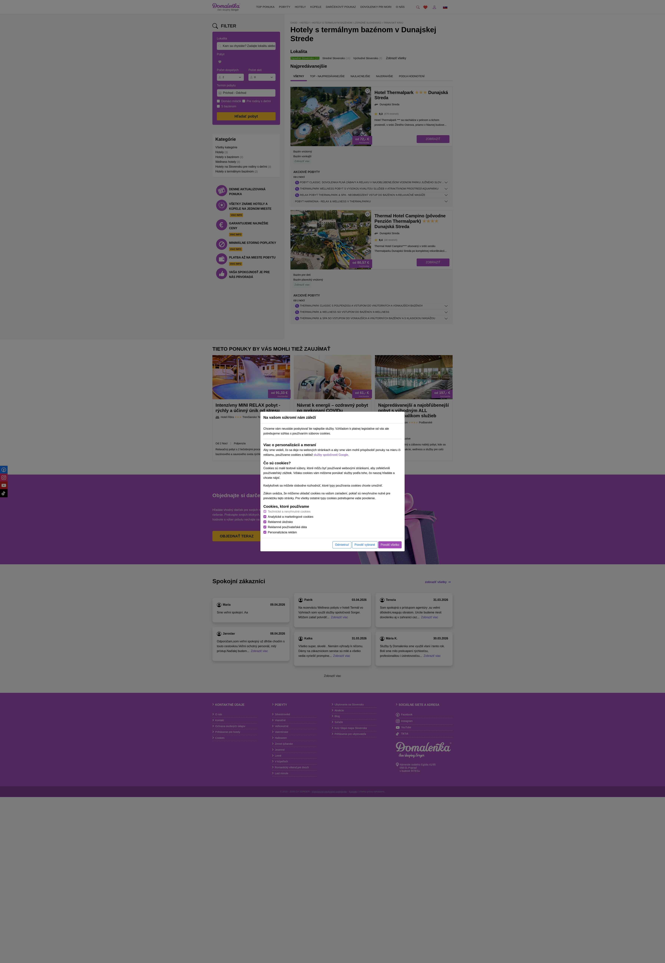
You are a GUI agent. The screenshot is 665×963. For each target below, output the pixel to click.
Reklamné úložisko (280, 522)
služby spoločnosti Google (331, 454)
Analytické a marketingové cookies (290, 516)
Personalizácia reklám (282, 532)
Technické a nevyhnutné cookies (289, 511)
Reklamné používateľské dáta (287, 527)
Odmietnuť (342, 544)
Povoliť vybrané (365, 544)
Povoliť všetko (390, 544)
